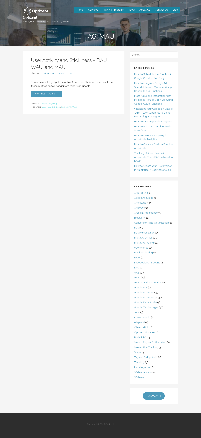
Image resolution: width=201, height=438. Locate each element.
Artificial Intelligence (146, 212)
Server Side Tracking (146, 347)
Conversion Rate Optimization (151, 222)
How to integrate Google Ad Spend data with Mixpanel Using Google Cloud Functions (153, 87)
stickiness (56, 107)
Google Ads (140, 287)
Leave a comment (65, 73)
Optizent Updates (144, 332)
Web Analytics (142, 372)
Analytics (139, 207)
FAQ (136, 267)
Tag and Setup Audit (145, 357)
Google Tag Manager (146, 307)
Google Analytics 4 (48, 104)
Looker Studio (142, 317)
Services (93, 9)
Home (80, 9)
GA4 (136, 272)
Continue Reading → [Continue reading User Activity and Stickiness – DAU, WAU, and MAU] (46, 94)
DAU (44, 107)
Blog (175, 9)
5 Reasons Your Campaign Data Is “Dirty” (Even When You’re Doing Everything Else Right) (153, 112)
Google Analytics (144, 292)
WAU (74, 107)
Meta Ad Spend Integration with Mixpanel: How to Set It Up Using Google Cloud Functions (153, 99)
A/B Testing (141, 192)
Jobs (137, 312)
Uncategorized (142, 367)
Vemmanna (49, 73)
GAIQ (137, 277)
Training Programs (113, 9)
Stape (137, 352)
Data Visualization (144, 232)
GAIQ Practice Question (148, 282)
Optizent (30, 17)
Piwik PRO (140, 337)
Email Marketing (143, 252)
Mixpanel (139, 322)
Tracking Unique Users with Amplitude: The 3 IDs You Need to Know (153, 157)
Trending (139, 362)
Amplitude (140, 202)
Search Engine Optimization (150, 342)
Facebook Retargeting (147, 262)
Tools (131, 9)
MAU (49, 107)
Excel (137, 257)
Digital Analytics (143, 237)
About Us (144, 9)
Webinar (139, 377)
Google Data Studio (145, 302)
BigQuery (139, 217)
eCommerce (141, 247)
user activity (66, 107)
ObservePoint (142, 327)
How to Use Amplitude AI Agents (153, 121)
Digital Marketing (144, 242)
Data (137, 227)
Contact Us (161, 9)
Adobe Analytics (143, 197)
